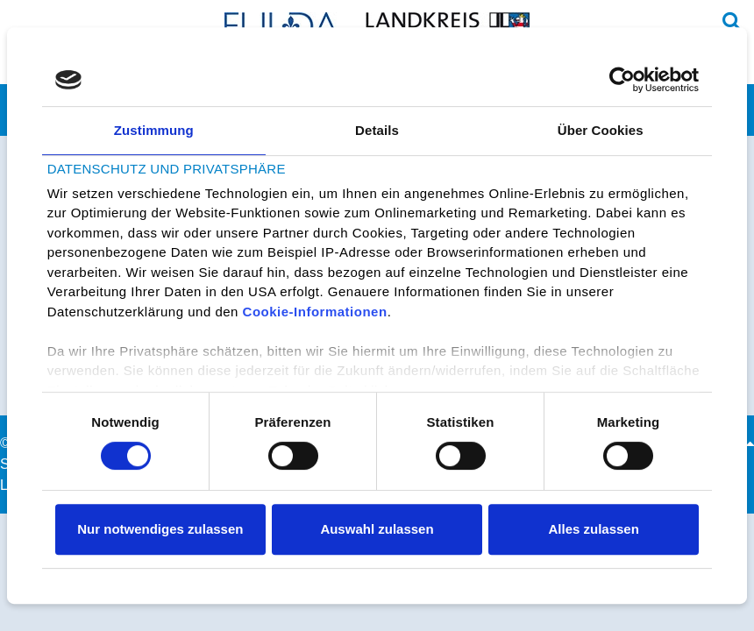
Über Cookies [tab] (601, 130)
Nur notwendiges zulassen (160, 528)
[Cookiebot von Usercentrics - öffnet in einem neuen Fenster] (622, 80)
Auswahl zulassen (376, 528)
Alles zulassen (593, 528)
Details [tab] (377, 130)
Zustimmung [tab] (154, 130)
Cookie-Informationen (315, 311)
